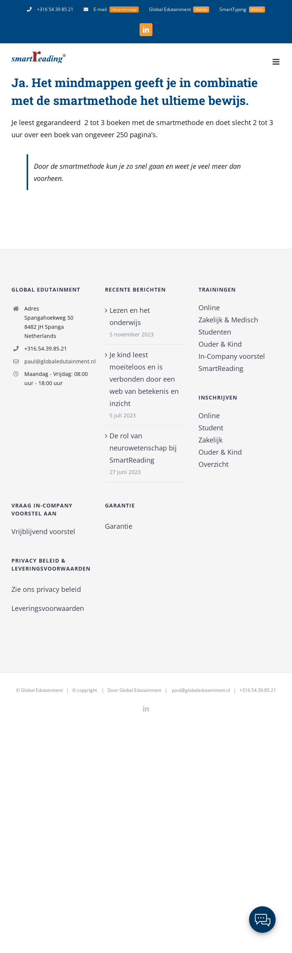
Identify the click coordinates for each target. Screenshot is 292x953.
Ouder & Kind (220, 344)
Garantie (118, 526)
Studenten (214, 331)
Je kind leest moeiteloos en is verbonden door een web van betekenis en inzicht (144, 379)
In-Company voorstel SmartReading (231, 362)
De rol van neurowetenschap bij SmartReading (143, 448)
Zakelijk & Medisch (228, 319)
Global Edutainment (42, 690)
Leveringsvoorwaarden (47, 608)
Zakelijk (210, 439)
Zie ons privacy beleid (46, 589)
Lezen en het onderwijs (130, 316)
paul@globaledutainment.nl (59, 361)
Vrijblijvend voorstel (43, 531)
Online (209, 307)
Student (210, 427)
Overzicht (213, 464)
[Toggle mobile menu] (277, 62)
